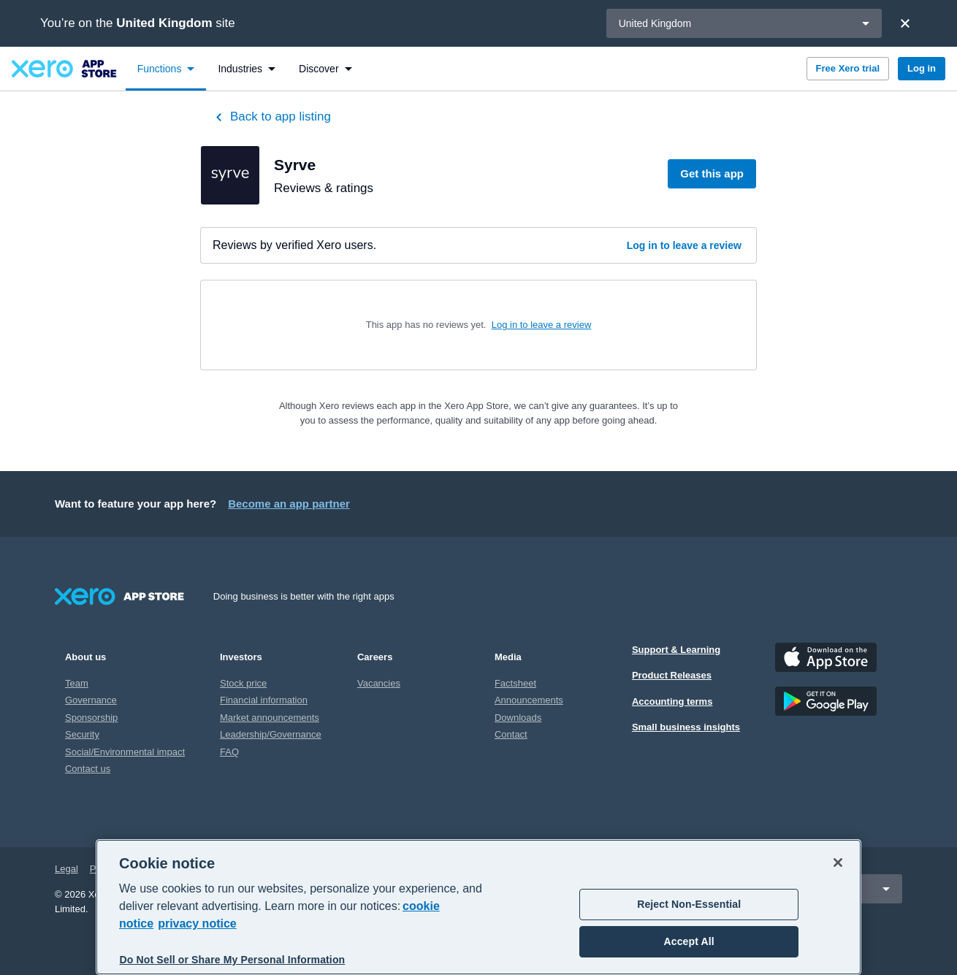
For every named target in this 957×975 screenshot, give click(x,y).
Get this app (712, 173)
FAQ (229, 751)
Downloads (518, 717)
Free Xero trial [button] (848, 68)
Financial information (264, 700)
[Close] (905, 23)
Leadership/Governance (270, 734)
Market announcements (269, 717)
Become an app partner (289, 503)
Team (76, 683)
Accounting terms (672, 701)
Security (82, 734)
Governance (91, 700)
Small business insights (686, 727)
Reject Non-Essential (689, 904)
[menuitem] (166, 69)
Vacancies (378, 683)
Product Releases (672, 675)
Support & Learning (676, 649)
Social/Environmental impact (125, 751)
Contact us (87, 768)
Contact (511, 734)
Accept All (689, 941)
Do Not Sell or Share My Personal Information (233, 960)
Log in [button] (921, 68)
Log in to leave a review (684, 245)
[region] (478, 907)
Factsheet (515, 683)
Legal (66, 868)
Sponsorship (91, 717)
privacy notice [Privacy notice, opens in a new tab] (197, 923)
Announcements (529, 700)
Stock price (243, 683)
